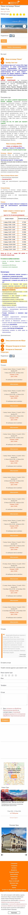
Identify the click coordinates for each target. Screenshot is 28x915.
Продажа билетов (14, 872)
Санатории (14, 885)
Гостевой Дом (14, 876)
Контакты (14, 868)
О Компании (14, 863)
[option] (14, 25)
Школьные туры (14, 883)
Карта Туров (14, 878)
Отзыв (3, 692)
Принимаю (14, 912)
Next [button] (24, 26)
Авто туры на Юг (5, 11)
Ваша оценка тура (7, 673)
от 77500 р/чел (14, 813)
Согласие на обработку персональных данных (14, 889)
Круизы (14, 887)
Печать (4, 41)
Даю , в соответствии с (14, 712)
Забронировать (14, 384)
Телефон (3, 685)
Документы (14, 870)
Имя (2, 678)
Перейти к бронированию (14, 47)
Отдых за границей (14, 881)
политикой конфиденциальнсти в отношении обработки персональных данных (14, 714)
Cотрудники (14, 865)
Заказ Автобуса (14, 874)
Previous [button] (3, 26)
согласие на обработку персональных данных (12, 709)
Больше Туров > (14, 817)
